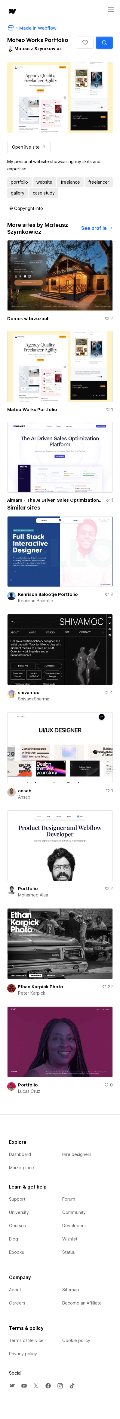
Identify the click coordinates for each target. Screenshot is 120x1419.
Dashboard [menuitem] (20, 1154)
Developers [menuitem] (74, 1225)
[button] (85, 43)
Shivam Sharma (33, 699)
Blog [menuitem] (13, 1239)
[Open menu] (111, 10)
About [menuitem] (15, 1289)
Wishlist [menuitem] (69, 1239)
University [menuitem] (19, 1212)
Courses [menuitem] (17, 1225)
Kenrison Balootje (35, 600)
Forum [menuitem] (68, 1199)
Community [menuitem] (74, 1212)
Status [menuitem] (68, 1252)
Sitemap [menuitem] (70, 1289)
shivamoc (28, 692)
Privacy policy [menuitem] (23, 1353)
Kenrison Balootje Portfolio (48, 594)
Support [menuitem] (17, 1199)
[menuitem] (12, 1386)
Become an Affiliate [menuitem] (82, 1303)
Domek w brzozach (28, 318)
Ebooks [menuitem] (16, 1252)
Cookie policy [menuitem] (76, 1340)
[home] (12, 11)
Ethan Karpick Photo (40, 986)
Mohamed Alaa (33, 895)
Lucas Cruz (29, 1091)
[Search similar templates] (104, 43)
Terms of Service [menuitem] (26, 1340)
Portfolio (28, 888)
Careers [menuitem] (17, 1303)
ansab (25, 790)
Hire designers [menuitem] (76, 1154)
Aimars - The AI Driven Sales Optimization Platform (55, 500)
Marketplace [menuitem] (21, 1167)
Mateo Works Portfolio (32, 409)
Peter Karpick (31, 993)
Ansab (24, 797)
